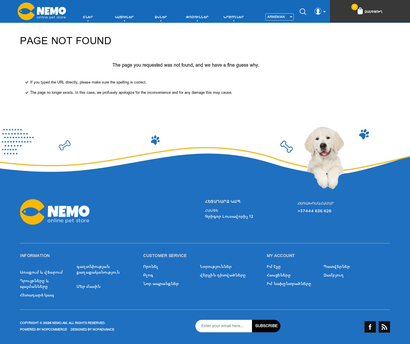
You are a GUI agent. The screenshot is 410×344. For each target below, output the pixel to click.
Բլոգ (148, 275)
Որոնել (150, 266)
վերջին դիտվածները (223, 275)
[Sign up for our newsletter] (223, 326)
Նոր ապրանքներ (161, 284)
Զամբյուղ (333, 275)
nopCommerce (54, 329)
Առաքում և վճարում (41, 272)
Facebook (370, 327)
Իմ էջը (274, 266)
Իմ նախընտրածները (289, 284)
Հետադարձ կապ (37, 295)
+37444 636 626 (314, 211)
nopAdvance (103, 329)
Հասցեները (279, 275)
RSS (384, 327)
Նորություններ (216, 266)
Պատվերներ (336, 266)
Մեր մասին (89, 286)
